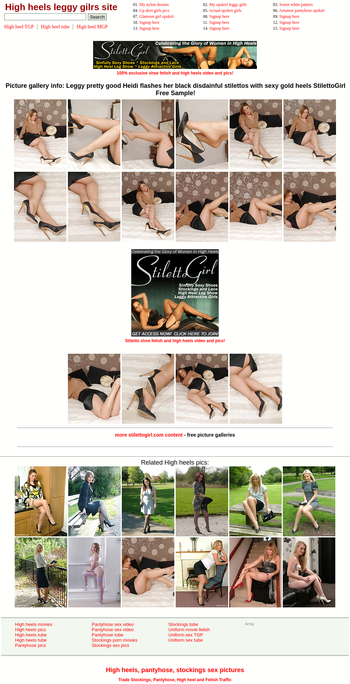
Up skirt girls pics (154, 10)
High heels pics (30, 629)
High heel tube (55, 26)
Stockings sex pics (110, 645)
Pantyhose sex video (113, 624)
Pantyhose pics (30, 645)
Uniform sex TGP (185, 634)
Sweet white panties (296, 4)
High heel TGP (19, 26)
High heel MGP (92, 26)
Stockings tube (183, 624)
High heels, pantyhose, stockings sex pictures (175, 670)
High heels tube (31, 634)
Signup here (219, 16)
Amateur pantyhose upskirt (301, 10)
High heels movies (33, 624)
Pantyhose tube (107, 634)
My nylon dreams (154, 4)
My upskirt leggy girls (228, 4)
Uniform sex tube (185, 640)
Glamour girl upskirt (156, 16)
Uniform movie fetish (189, 629)
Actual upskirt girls (225, 10)
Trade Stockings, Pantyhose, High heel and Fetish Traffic (174, 679)
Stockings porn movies (115, 640)
